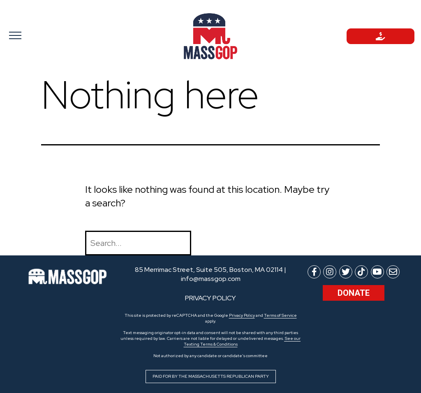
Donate (354, 293)
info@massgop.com (211, 278)
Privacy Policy (242, 315)
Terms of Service (280, 315)
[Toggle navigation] (40, 35)
